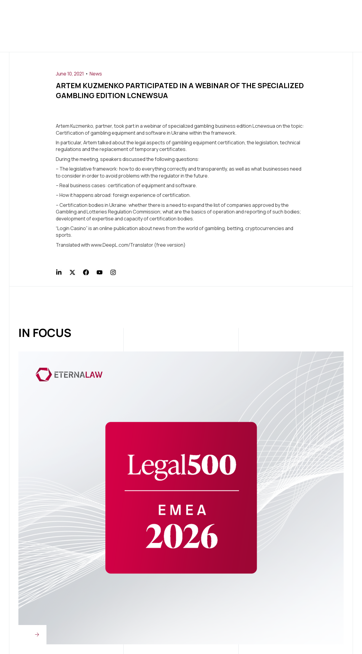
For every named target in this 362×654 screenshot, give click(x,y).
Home (86, 13)
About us (114, 13)
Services (147, 13)
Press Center (216, 13)
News (96, 73)
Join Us (253, 13)
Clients (178, 13)
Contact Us (171, 39)
